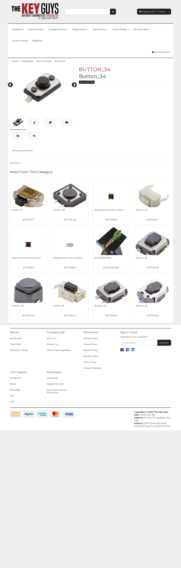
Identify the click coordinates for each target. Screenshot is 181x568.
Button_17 (17, 210)
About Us (51, 338)
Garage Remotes (55, 384)
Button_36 (141, 257)
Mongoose (15, 378)
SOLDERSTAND (103, 257)
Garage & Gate (58, 29)
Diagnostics (80, 29)
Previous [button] (10, 85)
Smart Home (20, 40)
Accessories (141, 29)
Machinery (100, 29)
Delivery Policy (90, 338)
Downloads (52, 378)
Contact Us (52, 344)
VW (12, 396)
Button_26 (100, 305)
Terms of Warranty (92, 368)
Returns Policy (90, 350)
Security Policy (90, 356)
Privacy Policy (90, 344)
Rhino (13, 384)
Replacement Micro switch (109, 210)
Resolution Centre (19, 350)
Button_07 (141, 210)
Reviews (22, 150)
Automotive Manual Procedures (56, 391)
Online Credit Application (59, 350)
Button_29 (17, 305)
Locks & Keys (120, 29)
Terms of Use (89, 362)
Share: (87, 82)
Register (37, 40)
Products (17, 29)
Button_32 (141, 305)
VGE (12, 402)
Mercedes (15, 390)
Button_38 (59, 210)
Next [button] (74, 85)
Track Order (15, 344)
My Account (16, 338)
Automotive (36, 29)
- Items (152, 11)
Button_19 (58, 305)
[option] (42, 88)
